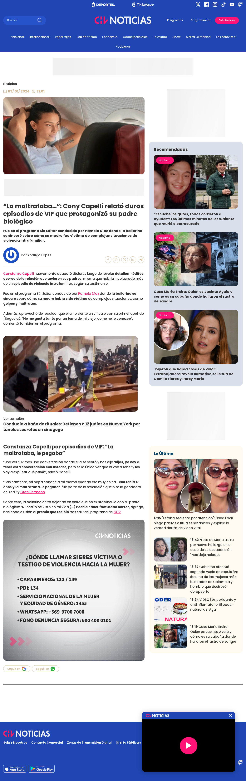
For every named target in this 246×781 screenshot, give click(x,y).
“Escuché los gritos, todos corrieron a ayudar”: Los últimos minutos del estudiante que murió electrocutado (194, 275)
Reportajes (63, 37)
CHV (117, 512)
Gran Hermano (32, 492)
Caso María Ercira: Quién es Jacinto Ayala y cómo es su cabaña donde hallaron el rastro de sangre (194, 353)
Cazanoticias (86, 37)
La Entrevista (226, 37)
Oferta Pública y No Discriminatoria (143, 743)
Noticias (10, 84)
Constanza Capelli (18, 273)
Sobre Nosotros (15, 743)
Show (176, 37)
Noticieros (123, 47)
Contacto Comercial (47, 743)
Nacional (17, 37)
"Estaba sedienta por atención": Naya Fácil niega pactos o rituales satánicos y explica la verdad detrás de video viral (193, 580)
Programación (201, 20)
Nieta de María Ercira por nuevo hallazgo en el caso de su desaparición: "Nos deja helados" (212, 604)
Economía (109, 37)
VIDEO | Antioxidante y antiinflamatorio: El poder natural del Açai (213, 661)
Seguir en (16, 668)
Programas (175, 20)
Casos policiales (135, 37)
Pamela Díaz (88, 293)
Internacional (39, 37)
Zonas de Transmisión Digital (89, 743)
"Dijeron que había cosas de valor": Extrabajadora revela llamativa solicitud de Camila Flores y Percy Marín (194, 431)
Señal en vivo (227, 20)
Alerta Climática (198, 37)
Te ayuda (160, 37)
